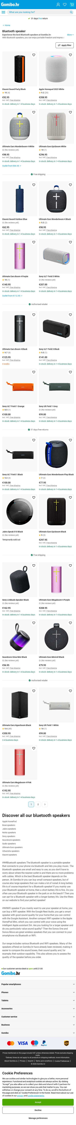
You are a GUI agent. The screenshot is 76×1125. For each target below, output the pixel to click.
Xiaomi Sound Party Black (14, 89)
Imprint (30, 1061)
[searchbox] (38, 12)
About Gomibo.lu (11, 1061)
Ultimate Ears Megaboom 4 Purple (54, 600)
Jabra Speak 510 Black (12, 532)
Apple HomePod (9, 821)
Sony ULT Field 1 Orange (13, 406)
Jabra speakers (9, 829)
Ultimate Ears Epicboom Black (52, 532)
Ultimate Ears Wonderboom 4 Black (55, 219)
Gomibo (38, 1033)
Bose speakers (8, 825)
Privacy (23, 1061)
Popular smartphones (38, 984)
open (30, 968)
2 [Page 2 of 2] (38, 804)
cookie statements (36, 1096)
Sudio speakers (9, 844)
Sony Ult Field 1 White (49, 725)
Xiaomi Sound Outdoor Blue (14, 219)
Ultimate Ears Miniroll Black (51, 657)
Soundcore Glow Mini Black (14, 657)
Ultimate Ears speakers (12, 847)
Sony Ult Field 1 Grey (48, 406)
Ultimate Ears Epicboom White (52, 146)
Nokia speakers (9, 832)
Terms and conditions (44, 1061)
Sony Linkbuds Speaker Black (15, 600)
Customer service (38, 1017)
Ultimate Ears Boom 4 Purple (15, 276)
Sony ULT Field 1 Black (12, 474)
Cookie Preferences (62, 1061)
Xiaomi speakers (9, 855)
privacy (20, 1096)
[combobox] (40, 12)
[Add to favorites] (34, 55)
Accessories (38, 1008)
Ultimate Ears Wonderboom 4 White (18, 146)
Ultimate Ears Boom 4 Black (14, 349)
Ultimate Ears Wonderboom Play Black (56, 474)
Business (38, 1025)
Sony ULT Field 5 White (49, 276)
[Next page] (45, 804)
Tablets (38, 1000)
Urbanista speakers (10, 851)
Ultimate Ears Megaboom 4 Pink (16, 782)
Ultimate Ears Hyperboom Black (16, 725)
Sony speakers (8, 836)
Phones (38, 992)
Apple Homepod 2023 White (51, 89)
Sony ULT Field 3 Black (49, 349)
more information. (63, 1058)
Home (6, 25)
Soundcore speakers (11, 840)
